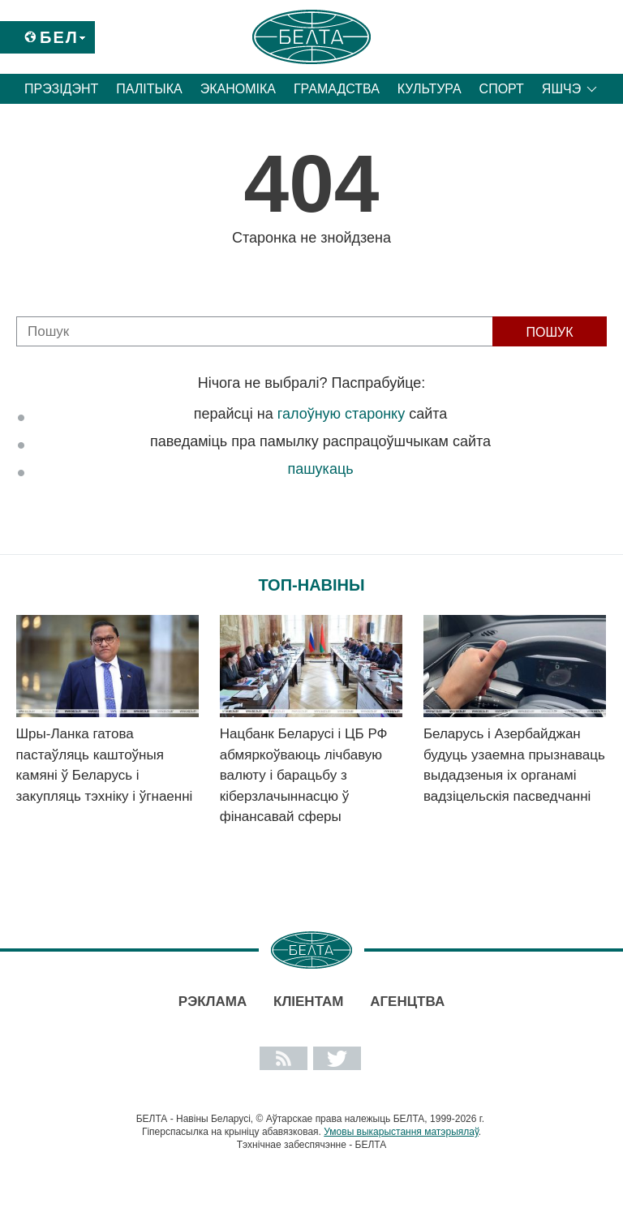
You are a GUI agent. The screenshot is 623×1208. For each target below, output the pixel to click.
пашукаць (320, 469)
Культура (429, 89)
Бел (59, 37)
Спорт (501, 89)
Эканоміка (238, 89)
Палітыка (149, 89)
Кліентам (308, 1001)
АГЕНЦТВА (407, 1001)
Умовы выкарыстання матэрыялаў (401, 1131)
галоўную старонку (341, 414)
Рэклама (212, 1001)
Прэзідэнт (61, 89)
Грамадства (337, 89)
